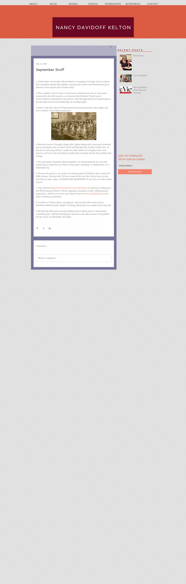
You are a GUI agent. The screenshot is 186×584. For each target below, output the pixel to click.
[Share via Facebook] (37, 228)
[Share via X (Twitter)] (43, 228)
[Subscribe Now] (135, 171)
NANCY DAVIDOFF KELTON (93, 27)
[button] (110, 46)
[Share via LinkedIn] (50, 228)
